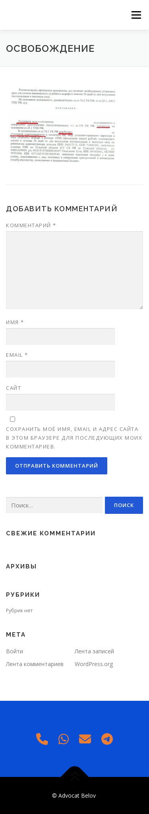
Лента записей (94, 651)
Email (17, 354)
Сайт (13, 387)
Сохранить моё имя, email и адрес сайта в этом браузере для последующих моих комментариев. (74, 437)
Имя (15, 322)
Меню (136, 15)
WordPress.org (94, 664)
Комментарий (31, 225)
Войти (14, 651)
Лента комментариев (35, 664)
